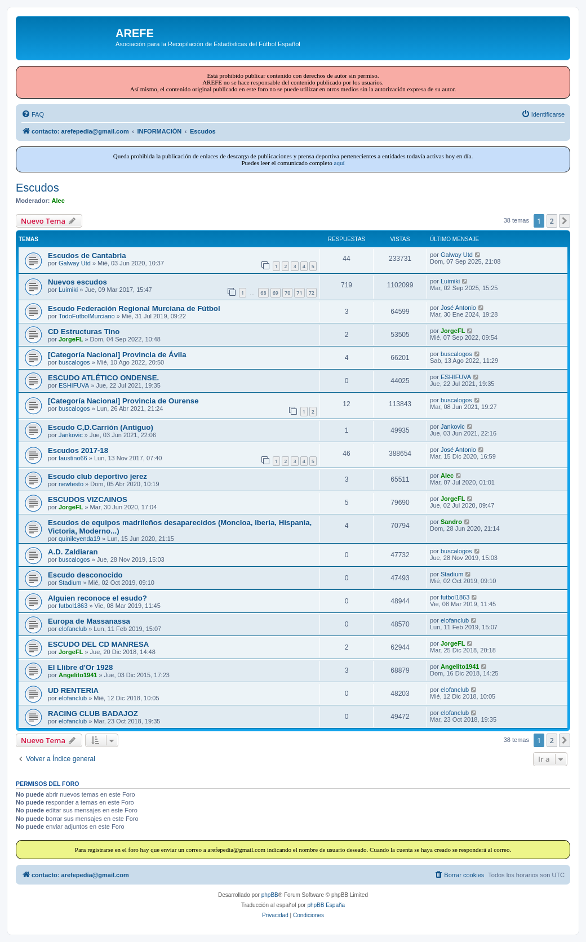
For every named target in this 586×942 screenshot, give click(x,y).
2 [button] (552, 221)
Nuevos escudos (77, 282)
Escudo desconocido (85, 575)
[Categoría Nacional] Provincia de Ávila (117, 354)
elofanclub (73, 628)
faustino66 (73, 458)
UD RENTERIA (73, 690)
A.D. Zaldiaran (73, 552)
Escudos (37, 187)
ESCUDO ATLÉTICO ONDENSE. (103, 378)
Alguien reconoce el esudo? (97, 598)
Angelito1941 (78, 675)
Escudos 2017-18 (78, 450)
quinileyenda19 (79, 538)
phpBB (269, 895)
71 (299, 292)
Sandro (451, 521)
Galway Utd (75, 263)
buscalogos (74, 362)
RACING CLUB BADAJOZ (93, 713)
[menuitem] (32, 114)
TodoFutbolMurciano (87, 316)
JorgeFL (71, 339)
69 (275, 292)
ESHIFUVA (74, 385)
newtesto (71, 484)
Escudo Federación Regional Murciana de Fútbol (134, 308)
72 (311, 292)
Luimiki (68, 289)
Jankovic (71, 435)
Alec (58, 200)
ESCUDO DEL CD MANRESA (98, 644)
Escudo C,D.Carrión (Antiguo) (100, 427)
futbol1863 (73, 605)
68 (263, 292)
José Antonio (458, 307)
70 (287, 292)
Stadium (70, 582)
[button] (564, 221)
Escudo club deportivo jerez (97, 476)
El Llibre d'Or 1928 (80, 667)
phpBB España (326, 905)
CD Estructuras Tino (83, 331)
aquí (339, 162)
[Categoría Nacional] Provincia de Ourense (123, 401)
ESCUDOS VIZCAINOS (87, 499)
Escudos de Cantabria (87, 255)
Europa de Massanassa (89, 621)
